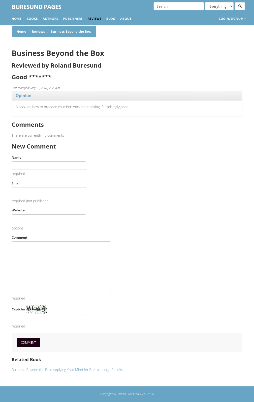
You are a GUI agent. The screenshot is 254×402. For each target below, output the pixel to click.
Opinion (24, 95)
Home (17, 18)
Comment (20, 237)
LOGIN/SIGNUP (232, 18)
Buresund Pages (36, 7)
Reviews (94, 18)
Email (16, 183)
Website (18, 210)
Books (32, 18)
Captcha (18, 309)
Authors (50, 18)
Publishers (73, 18)
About (125, 18)
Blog (110, 18)
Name (16, 157)
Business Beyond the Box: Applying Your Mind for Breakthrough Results (67, 369)
